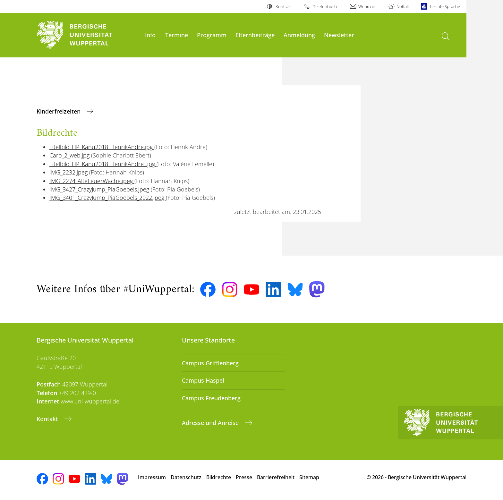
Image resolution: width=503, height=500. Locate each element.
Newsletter (339, 35)
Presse (244, 477)
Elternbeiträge (255, 35)
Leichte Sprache (445, 6)
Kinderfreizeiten (59, 111)
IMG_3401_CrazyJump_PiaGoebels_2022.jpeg (107, 197)
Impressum (152, 477)
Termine (176, 35)
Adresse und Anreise (211, 423)
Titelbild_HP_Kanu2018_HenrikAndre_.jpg (103, 164)
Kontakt (48, 419)
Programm (211, 35)
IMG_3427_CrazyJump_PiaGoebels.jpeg (100, 189)
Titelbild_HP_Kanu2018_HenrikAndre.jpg (101, 147)
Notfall (402, 6)
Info (150, 35)
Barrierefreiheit (275, 477)
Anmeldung (299, 35)
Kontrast (284, 6)
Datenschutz (186, 477)
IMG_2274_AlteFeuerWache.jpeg (91, 181)
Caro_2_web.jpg (70, 155)
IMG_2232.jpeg (69, 172)
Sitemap (309, 477)
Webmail (366, 6)
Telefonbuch (325, 6)
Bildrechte (218, 477)
